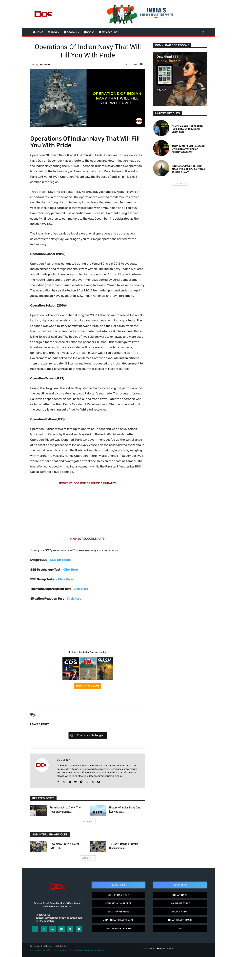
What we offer (44, 950)
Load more (88, 821)
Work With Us (75, 950)
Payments (88, 950)
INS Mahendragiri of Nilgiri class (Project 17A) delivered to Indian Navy (188, 168)
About (33, 950)
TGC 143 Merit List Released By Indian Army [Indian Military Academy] (188, 148)
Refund (63, 950)
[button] (203, 32)
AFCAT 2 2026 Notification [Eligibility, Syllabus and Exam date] (187, 128)
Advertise (99, 950)
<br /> (57, 510)
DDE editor (44, 65)
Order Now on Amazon (87, 686)
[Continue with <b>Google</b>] (87, 735)
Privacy (55, 950)
